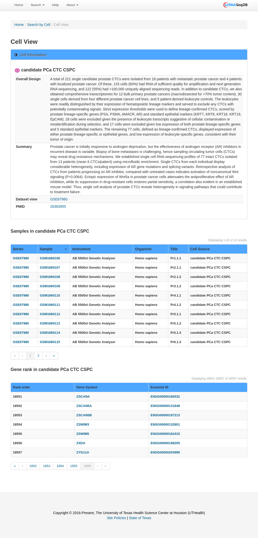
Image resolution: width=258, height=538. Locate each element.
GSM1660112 (50, 314)
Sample (53, 249)
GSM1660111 (50, 305)
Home (18, 5)
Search (38, 5)
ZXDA (80, 443)
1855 (73, 466)
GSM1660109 (50, 286)
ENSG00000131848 (165, 406)
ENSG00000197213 (165, 415)
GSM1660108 (50, 277)
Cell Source (200, 249)
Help (55, 5)
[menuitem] (19, 5)
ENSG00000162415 (165, 434)
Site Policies (116, 518)
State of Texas (140, 518)
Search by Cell (38, 25)
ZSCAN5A (84, 406)
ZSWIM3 (82, 424)
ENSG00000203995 (165, 452)
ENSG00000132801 (165, 424)
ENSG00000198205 (165, 443)
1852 (33, 466)
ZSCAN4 (82, 396)
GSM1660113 (50, 323)
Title (174, 249)
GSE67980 (59, 199)
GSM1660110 (50, 295)
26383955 (58, 206)
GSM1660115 (50, 342)
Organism (143, 249)
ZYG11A (82, 452)
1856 (87, 466)
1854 (60, 466)
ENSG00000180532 (165, 396)
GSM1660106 (50, 258)
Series (18, 249)
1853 (46, 466)
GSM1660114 (50, 333)
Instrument (81, 249)
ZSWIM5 (82, 434)
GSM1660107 (50, 267)
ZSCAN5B (84, 415)
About (72, 5)
